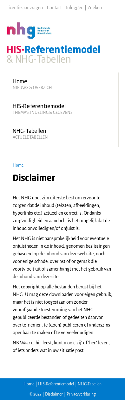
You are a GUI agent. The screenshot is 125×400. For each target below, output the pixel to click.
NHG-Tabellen (90, 384)
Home (18, 165)
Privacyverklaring (81, 394)
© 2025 (35, 394)
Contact (54, 7)
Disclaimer (54, 394)
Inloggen (74, 7)
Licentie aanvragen (24, 7)
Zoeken (95, 7)
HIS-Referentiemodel (56, 384)
